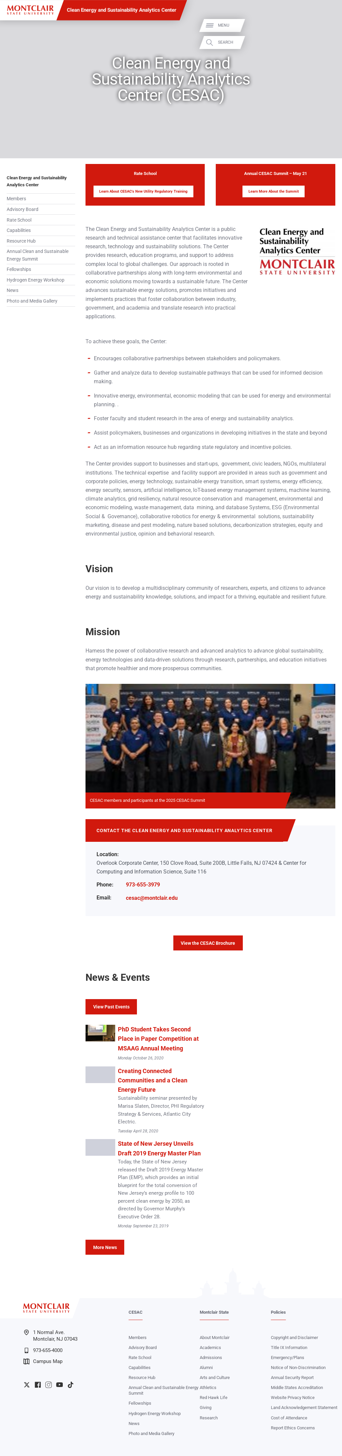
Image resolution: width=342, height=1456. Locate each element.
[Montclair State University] (30, 10)
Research (209, 1417)
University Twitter (26, 1384)
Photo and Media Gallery (32, 301)
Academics (210, 1347)
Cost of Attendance (289, 1417)
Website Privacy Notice (293, 1397)
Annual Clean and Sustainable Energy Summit (37, 255)
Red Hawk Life (213, 1397)
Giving (205, 1407)
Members (16, 198)
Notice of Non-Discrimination (298, 1367)
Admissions (211, 1357)
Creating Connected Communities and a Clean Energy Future (152, 1080)
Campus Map (42, 1361)
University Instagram (48, 1384)
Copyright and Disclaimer (294, 1337)
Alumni (206, 1367)
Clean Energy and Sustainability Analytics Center (122, 10)
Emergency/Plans (287, 1357)
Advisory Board (22, 209)
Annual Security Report (292, 1377)
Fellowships (19, 269)
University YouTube (59, 1384)
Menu (326, 25)
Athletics (208, 1387)
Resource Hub (21, 241)
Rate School (19, 220)
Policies (278, 1312)
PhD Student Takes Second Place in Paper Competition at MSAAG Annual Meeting (158, 1039)
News (12, 290)
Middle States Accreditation (297, 1387)
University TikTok (70, 1384)
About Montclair (214, 1337)
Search (328, 42)
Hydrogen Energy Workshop (35, 280)
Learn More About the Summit (273, 191)
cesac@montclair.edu (152, 898)
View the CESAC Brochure (208, 943)
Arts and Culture (215, 1377)
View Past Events (111, 1006)
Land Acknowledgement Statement (304, 1407)
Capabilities (19, 230)
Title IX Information (289, 1347)
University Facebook (37, 1384)
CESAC (136, 1312)
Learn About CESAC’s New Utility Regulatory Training (143, 191)
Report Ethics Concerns (293, 1427)
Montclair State (214, 1312)
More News (105, 1247)
